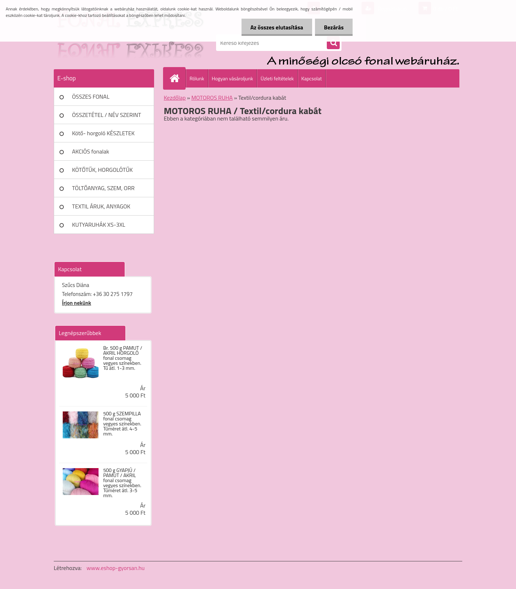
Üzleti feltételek (277, 78)
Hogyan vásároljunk (232, 78)
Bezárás (334, 27)
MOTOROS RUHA (212, 97)
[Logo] (103, 43)
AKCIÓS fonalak (90, 151)
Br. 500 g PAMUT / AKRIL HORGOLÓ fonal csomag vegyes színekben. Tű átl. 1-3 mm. (122, 358)
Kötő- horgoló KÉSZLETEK (103, 133)
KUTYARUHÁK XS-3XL (98, 224)
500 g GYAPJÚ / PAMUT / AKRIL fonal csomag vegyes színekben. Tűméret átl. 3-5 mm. (122, 483)
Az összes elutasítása (276, 27)
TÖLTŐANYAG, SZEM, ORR (103, 188)
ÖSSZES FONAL (90, 96)
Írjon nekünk (76, 303)
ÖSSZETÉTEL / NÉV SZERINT (106, 114)
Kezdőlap (175, 97)
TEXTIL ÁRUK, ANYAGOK (101, 206)
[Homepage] (177, 78)
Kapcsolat (311, 78)
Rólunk (197, 78)
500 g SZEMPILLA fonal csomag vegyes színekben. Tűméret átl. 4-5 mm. (122, 423)
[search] (333, 43)
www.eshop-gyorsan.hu (116, 568)
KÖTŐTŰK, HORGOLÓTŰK (102, 169)
